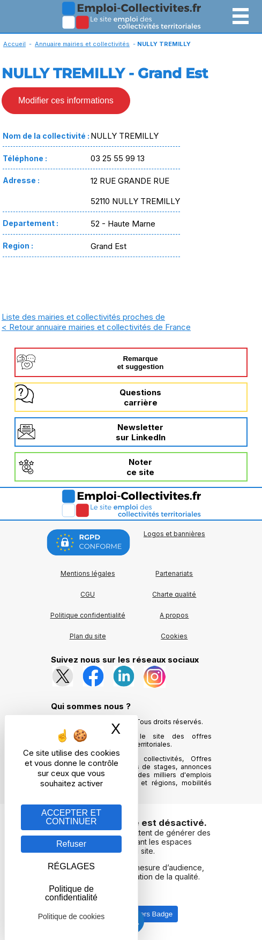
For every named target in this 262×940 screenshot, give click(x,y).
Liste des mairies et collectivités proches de (83, 317)
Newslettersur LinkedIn (141, 432)
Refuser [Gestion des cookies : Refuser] (71, 843)
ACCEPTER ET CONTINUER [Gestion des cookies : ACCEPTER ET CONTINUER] (71, 817)
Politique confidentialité (87, 615)
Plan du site (88, 636)
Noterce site (140, 467)
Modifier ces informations (66, 100)
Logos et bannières (174, 534)
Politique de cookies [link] (71, 916)
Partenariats (174, 573)
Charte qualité (174, 594)
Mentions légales (88, 573)
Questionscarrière (140, 397)
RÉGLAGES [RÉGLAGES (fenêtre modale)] (71, 866)
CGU (87, 594)
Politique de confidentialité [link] (71, 893)
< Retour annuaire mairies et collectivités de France (96, 327)
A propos (174, 615)
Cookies (174, 636)
